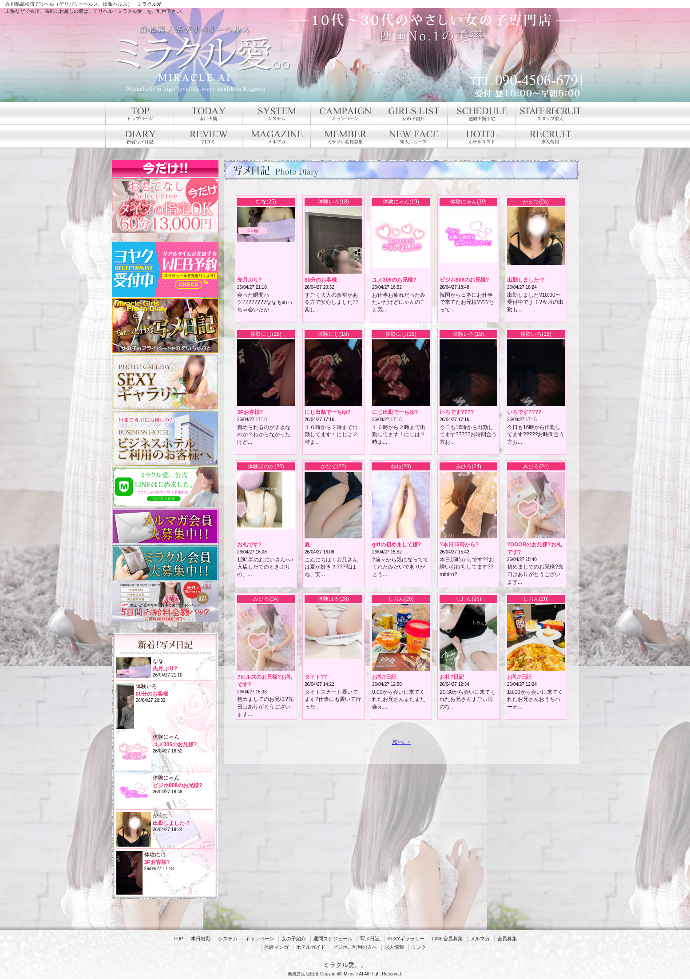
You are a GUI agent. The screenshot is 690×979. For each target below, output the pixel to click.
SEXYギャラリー (405, 938)
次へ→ (401, 741)
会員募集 (507, 938)
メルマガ (480, 938)
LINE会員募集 (447, 938)
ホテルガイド (310, 947)
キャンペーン (259, 938)
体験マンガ (276, 947)
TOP (178, 938)
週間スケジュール (333, 938)
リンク (419, 947)
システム (228, 938)
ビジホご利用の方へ (355, 947)
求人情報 (394, 947)
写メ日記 (370, 938)
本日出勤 (200, 938)
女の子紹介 (294, 938)
